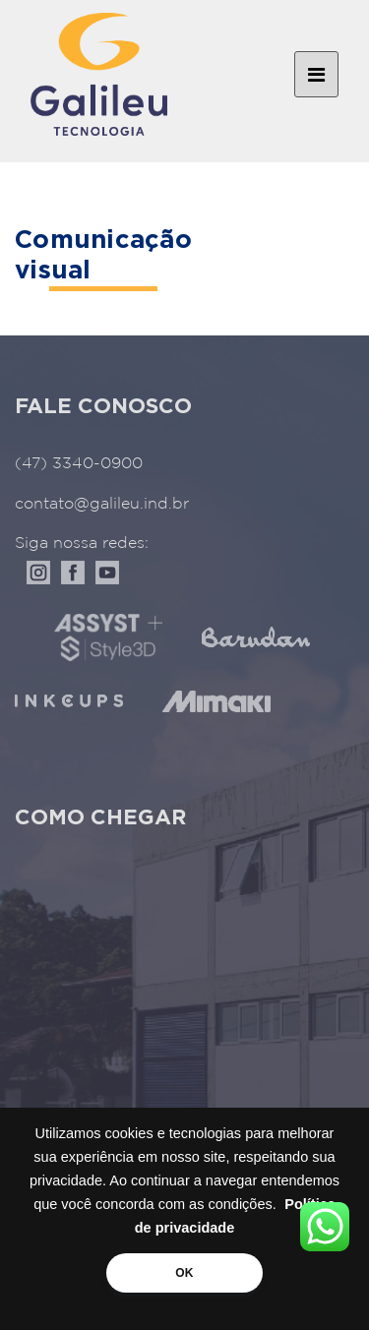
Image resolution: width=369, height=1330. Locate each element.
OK (184, 1273)
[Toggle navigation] (316, 74)
